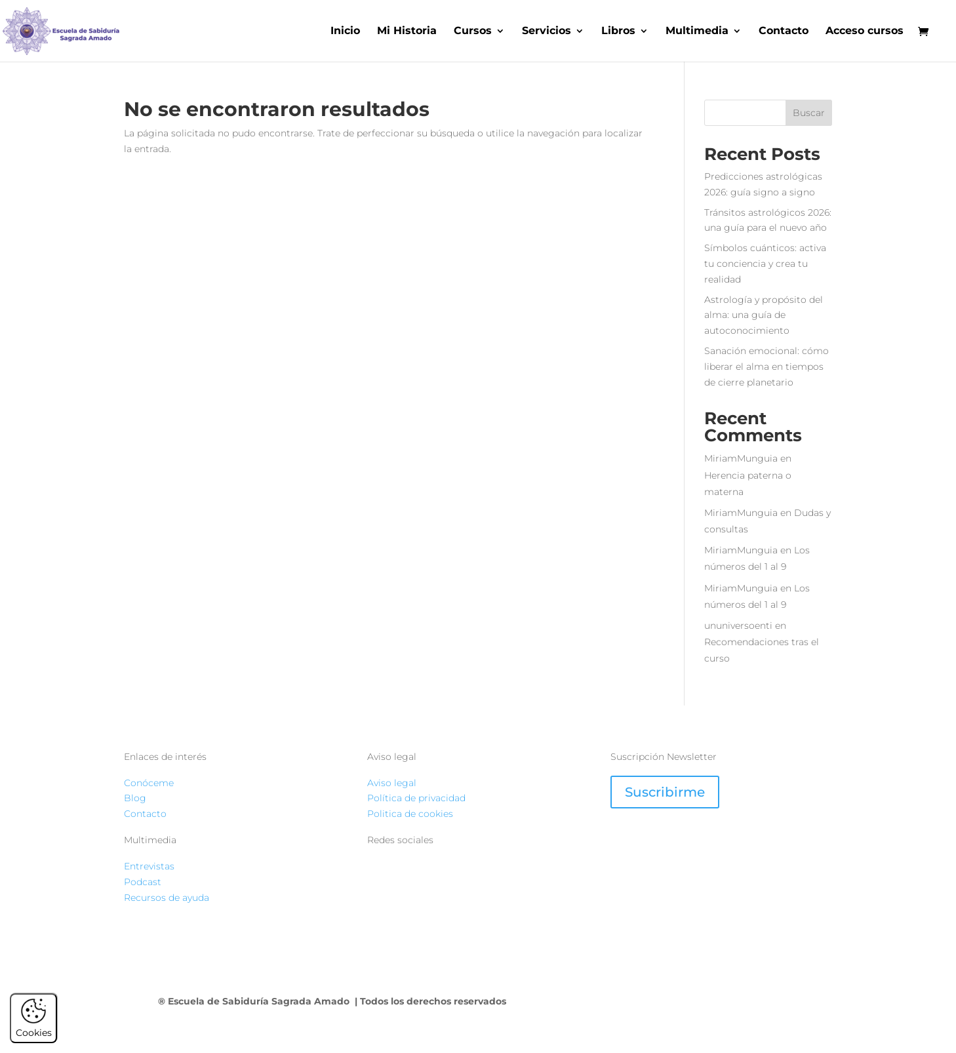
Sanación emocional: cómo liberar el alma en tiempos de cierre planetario (766, 366)
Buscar (809, 113)
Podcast (142, 882)
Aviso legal (391, 783)
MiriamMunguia (741, 458)
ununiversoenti (738, 625)
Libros (618, 31)
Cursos (473, 31)
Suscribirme (665, 792)
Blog (135, 798)
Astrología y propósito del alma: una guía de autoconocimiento (763, 315)
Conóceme (149, 783)
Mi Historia (407, 31)
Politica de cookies (410, 814)
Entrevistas (149, 866)
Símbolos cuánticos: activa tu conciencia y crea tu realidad (765, 263)
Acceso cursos (865, 31)
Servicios (546, 31)
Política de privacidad (416, 798)
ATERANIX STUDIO (738, 1001)
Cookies (34, 1027)
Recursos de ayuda (166, 898)
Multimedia (697, 31)
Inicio (345, 31)
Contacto (783, 31)
